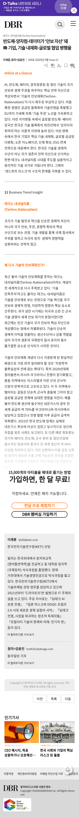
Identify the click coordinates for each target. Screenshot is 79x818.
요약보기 (72, 65)
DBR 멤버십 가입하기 (39, 514)
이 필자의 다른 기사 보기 (20, 634)
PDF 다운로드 (52, 65)
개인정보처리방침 (27, 773)
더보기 (46, 65)
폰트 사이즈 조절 (59, 65)
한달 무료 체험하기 (39, 505)
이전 (40, 698)
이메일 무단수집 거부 (51, 773)
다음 (68, 698)
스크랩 (66, 65)
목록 (54, 698)
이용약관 (9, 773)
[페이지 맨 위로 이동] (68, 771)
